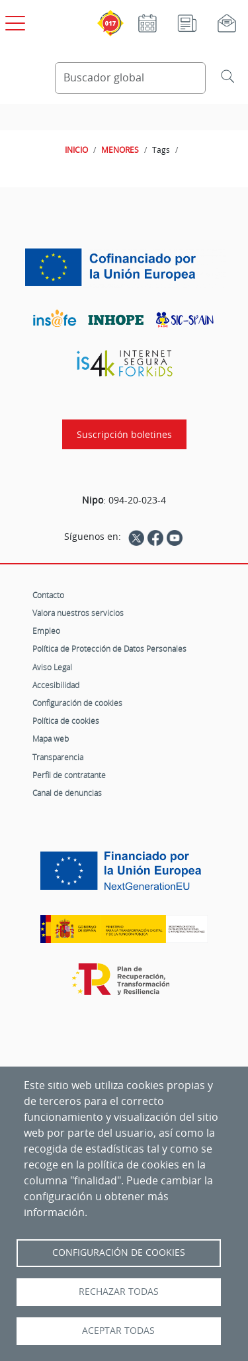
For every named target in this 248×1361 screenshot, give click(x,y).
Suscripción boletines (124, 434)
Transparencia (57, 757)
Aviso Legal (52, 667)
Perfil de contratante (69, 774)
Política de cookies (65, 720)
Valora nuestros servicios (78, 612)
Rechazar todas (119, 1291)
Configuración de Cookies (118, 1252)
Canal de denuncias (67, 792)
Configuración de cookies (77, 702)
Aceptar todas (118, 1331)
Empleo (46, 630)
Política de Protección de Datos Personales (109, 648)
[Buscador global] (130, 78)
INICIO (76, 149)
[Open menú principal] (13, 20)
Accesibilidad (55, 685)
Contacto (48, 595)
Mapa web (50, 738)
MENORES (120, 149)
